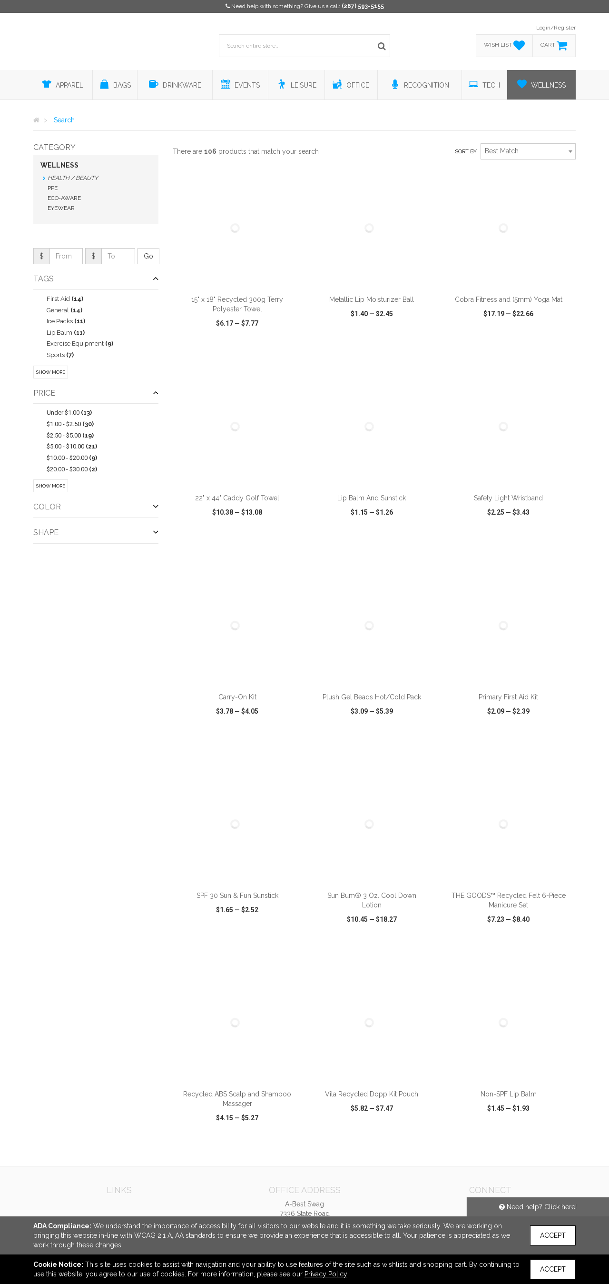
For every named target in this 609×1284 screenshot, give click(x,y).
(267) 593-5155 (363, 6)
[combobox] (528, 151)
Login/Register (556, 27)
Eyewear (61, 208)
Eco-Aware (64, 198)
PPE (53, 188)
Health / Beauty (73, 178)
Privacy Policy (325, 1274)
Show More (50, 372)
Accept (553, 1235)
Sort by (466, 152)
